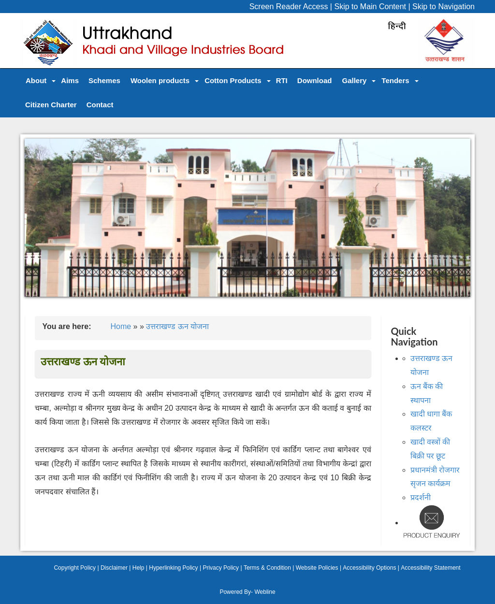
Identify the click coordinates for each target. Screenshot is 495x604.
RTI (282, 80)
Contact (100, 105)
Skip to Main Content (370, 6)
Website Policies (317, 567)
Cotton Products (233, 80)
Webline (264, 592)
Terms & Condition (267, 567)
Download (314, 80)
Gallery (354, 80)
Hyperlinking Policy (173, 567)
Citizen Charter (51, 105)
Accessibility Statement (430, 567)
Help (138, 567)
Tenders (395, 80)
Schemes (104, 80)
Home (120, 326)
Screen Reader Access (288, 6)
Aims (70, 80)
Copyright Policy (75, 567)
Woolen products (160, 80)
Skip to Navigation (443, 6)
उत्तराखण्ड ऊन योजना (177, 326)
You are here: (66, 326)
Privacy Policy (221, 567)
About (36, 80)
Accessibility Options (369, 567)
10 (304, 307)
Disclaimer (114, 567)
